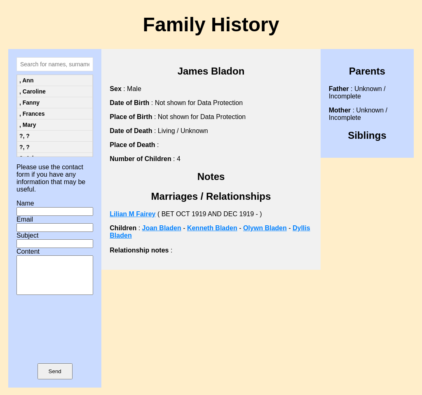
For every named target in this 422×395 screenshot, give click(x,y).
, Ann (26, 80)
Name (25, 203)
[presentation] (55, 341)
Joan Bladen (161, 227)
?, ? (24, 136)
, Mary (27, 125)
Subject (27, 235)
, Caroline (32, 91)
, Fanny (29, 102)
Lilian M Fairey (132, 213)
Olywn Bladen (265, 227)
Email (24, 219)
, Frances (32, 113)
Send (55, 379)
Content (28, 251)
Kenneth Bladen (212, 227)
